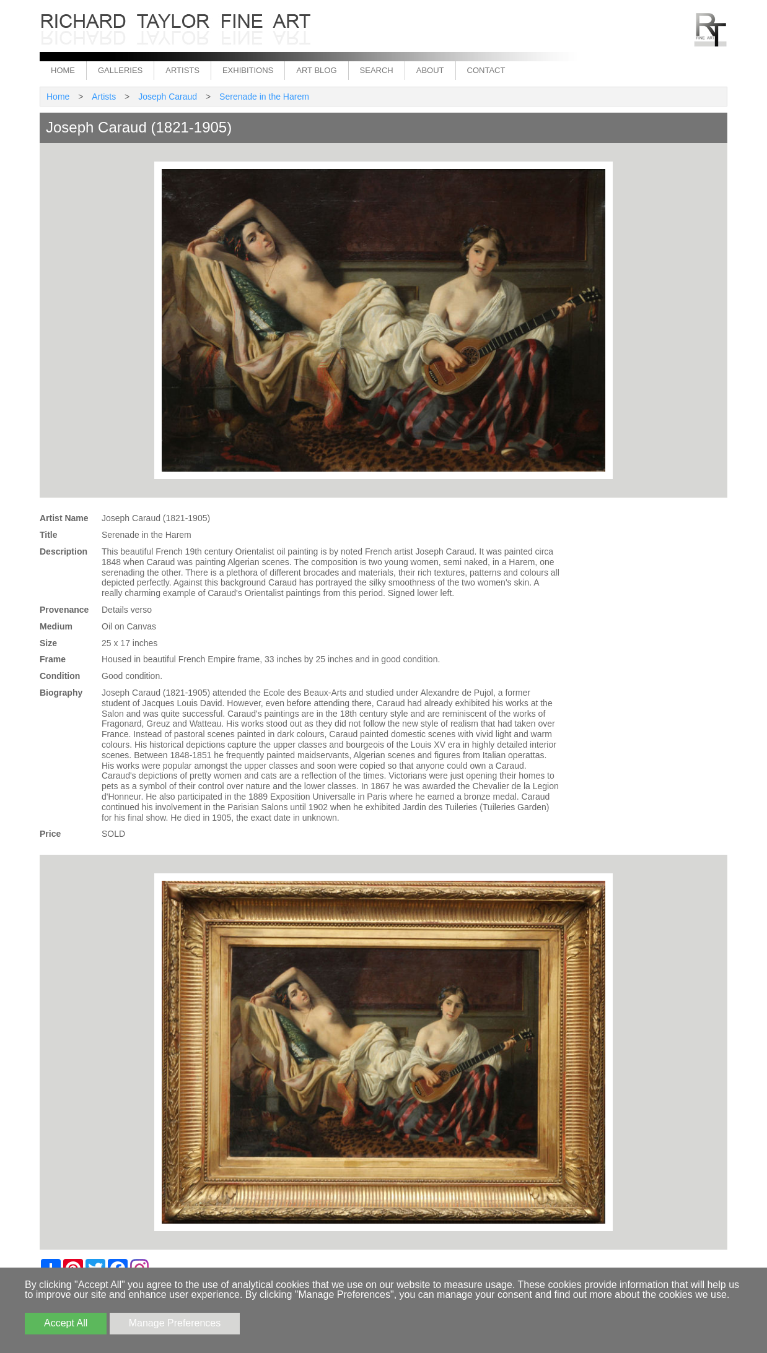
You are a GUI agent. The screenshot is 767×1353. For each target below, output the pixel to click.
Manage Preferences (175, 1323)
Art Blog (316, 70)
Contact (486, 70)
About (430, 70)
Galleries (120, 70)
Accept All (65, 1323)
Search (376, 70)
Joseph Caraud (167, 97)
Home (63, 70)
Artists (182, 70)
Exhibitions (247, 70)
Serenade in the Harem (264, 97)
